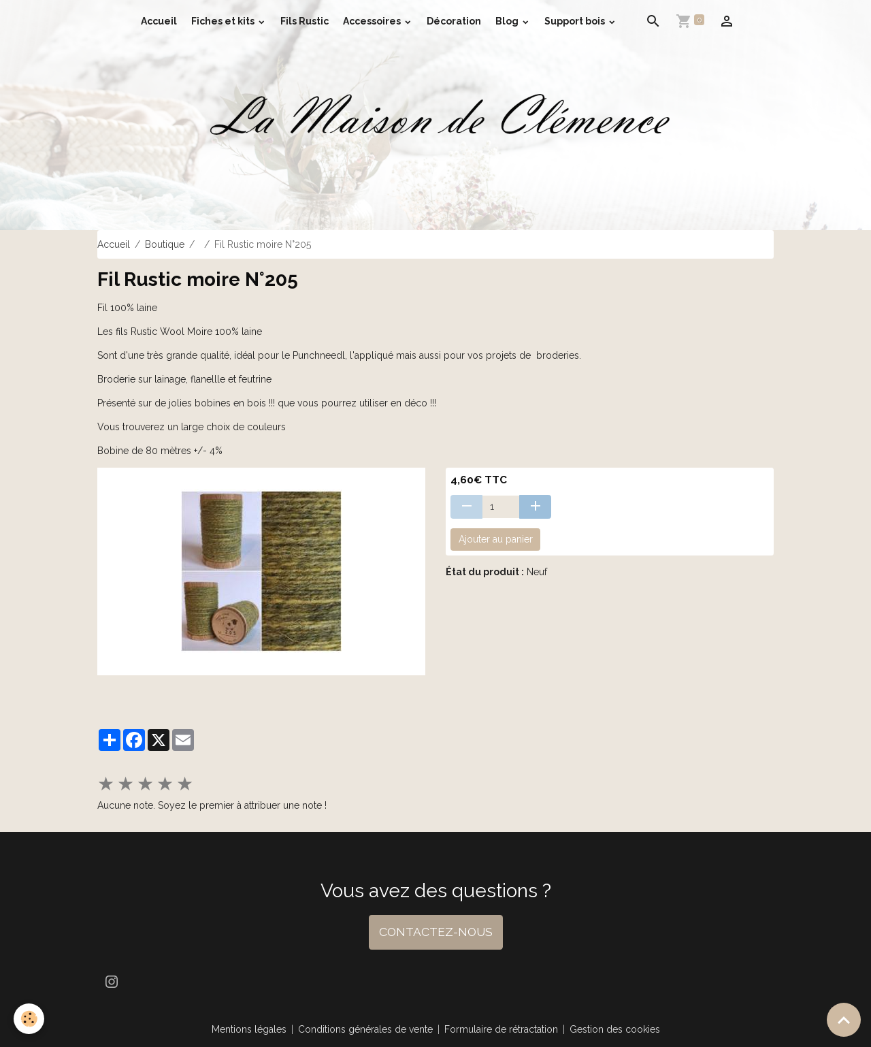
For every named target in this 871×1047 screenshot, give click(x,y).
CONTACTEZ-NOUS (436, 932)
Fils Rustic (304, 21)
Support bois (575, 21)
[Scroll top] (844, 1020)
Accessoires (373, 21)
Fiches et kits (224, 21)
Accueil (159, 21)
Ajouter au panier (496, 539)
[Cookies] (29, 1018)
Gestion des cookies (615, 1029)
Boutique (164, 244)
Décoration (454, 21)
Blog (508, 21)
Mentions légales (249, 1029)
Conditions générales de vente (365, 1029)
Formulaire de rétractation (501, 1029)
